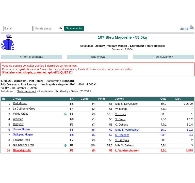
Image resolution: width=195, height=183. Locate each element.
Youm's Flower (21, 129)
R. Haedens (122, 135)
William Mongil (117, 45)
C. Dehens (121, 124)
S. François (122, 140)
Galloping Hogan (23, 134)
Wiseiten (18, 119)
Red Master (20, 103)
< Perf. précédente (31, 56)
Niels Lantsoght (26, 91)
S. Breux (120, 119)
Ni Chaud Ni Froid (23, 145)
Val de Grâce (20, 113)
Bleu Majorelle (22, 150)
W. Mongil (121, 109)
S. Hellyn (120, 114)
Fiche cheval (97, 56)
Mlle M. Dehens (124, 145)
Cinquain (18, 124)
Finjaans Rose (21, 140)
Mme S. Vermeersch (127, 129)
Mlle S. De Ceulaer (126, 103)
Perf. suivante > (163, 56)
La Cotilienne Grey (24, 108)
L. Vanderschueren (127, 150)
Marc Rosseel (156, 45)
